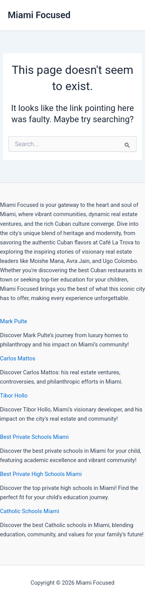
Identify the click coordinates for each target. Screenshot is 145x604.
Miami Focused (39, 15)
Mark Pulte (13, 321)
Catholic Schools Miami (29, 511)
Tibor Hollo (13, 395)
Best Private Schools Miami (34, 436)
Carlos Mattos (17, 358)
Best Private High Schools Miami (41, 474)
